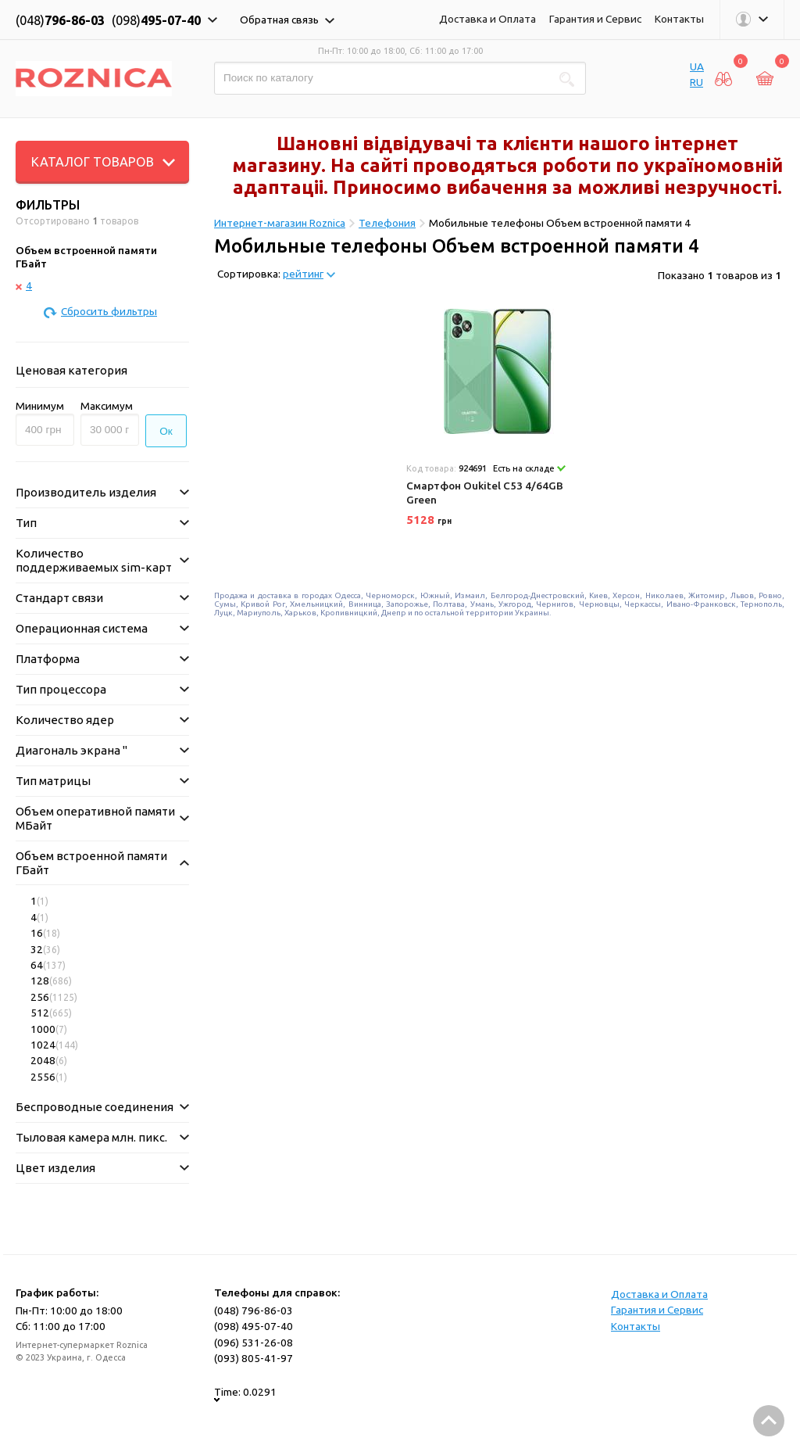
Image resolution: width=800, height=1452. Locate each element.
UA (697, 66)
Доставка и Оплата (487, 19)
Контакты (679, 19)
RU (696, 82)
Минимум (40, 406)
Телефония (387, 223)
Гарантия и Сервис (595, 19)
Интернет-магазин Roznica (279, 223)
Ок (166, 431)
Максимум (106, 406)
